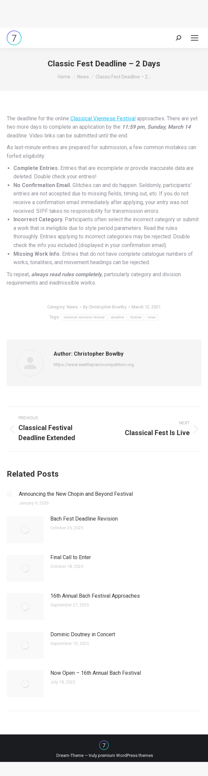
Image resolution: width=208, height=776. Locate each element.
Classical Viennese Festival (103, 118)
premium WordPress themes (125, 755)
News (72, 306)
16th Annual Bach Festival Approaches (95, 596)
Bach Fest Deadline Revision (84, 519)
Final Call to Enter (70, 557)
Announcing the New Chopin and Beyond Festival (76, 494)
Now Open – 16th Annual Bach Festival (95, 673)
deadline (117, 317)
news (152, 317)
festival (136, 317)
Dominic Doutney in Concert (82, 634)
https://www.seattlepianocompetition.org (94, 364)
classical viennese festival (84, 317)
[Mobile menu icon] (194, 38)
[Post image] (9, 494)
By (104, 306)
